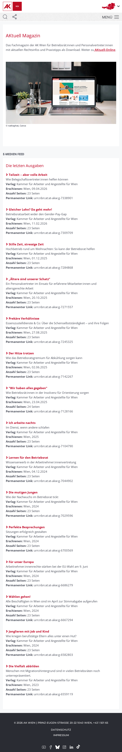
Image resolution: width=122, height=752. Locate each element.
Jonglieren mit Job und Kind (29, 631)
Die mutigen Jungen (23, 492)
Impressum (61, 735)
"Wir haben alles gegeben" (28, 388)
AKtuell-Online (104, 50)
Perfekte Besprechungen (27, 527)
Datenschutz (61, 729)
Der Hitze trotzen (21, 353)
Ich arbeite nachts (22, 423)
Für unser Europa (21, 562)
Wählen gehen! (19, 597)
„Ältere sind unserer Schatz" (29, 279)
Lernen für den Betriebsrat (28, 457)
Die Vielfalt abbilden (24, 666)
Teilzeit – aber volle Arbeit (28, 175)
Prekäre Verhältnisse (24, 318)
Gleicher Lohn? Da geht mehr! (30, 209)
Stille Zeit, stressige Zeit (26, 244)
